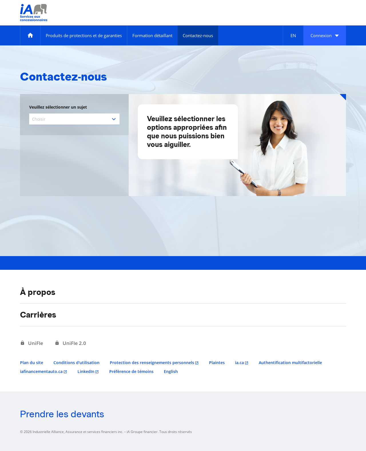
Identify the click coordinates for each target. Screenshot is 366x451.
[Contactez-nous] (198, 35)
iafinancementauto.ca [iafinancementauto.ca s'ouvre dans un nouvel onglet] (41, 371)
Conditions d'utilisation (76, 362)
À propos (37, 292)
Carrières (38, 315)
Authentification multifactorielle (290, 362)
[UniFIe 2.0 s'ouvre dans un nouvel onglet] (70, 343)
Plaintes (217, 362)
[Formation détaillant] (152, 35)
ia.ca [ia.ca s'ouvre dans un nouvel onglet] (239, 362)
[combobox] (74, 119)
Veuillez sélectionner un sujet (58, 107)
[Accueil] (30, 35)
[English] (293, 35)
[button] (324, 35)
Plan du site (31, 362)
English (171, 371)
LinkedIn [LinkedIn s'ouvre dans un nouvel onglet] (85, 371)
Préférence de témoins (131, 371)
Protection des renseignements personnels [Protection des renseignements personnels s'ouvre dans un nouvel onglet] (152, 362)
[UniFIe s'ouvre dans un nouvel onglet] (31, 343)
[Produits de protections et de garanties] (84, 35)
